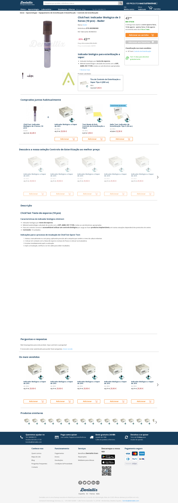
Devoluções (59, 460)
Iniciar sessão (68, 349)
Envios (57, 457)
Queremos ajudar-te (35, 434)
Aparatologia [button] (34, 9)
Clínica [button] (23, 9)
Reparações (82, 457)
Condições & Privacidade (63, 464)
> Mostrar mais (84, 70)
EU (87, 494)
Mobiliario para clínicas (86, 460)
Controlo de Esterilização (87, 13)
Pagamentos (59, 453)
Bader (85, 25)
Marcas (78, 9)
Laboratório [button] (46, 9)
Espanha (82, 494)
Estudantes (62, 9)
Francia (92, 494)
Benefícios (88, 453)
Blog (83, 9)
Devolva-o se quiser (139, 434)
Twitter (85, 483)
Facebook (80, 483)
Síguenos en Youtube (89, 483)
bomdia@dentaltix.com (34, 442)
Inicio (22, 13)
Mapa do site (36, 457)
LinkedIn (93, 483)
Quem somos (36, 453)
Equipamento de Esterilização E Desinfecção (57, 13)
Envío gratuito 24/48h (105, 434)
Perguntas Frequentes (39, 464)
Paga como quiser (69, 434)
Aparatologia (31, 13)
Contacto (35, 467)
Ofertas (71, 9)
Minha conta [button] (129, 9)
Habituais (142, 9)
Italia (97, 494)
